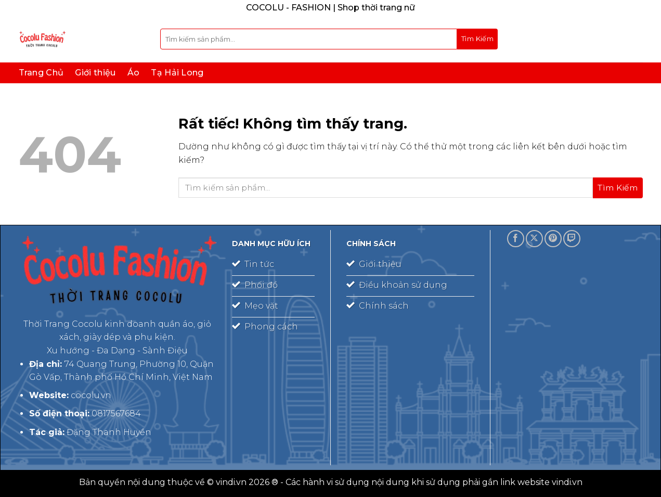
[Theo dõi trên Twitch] (571, 238)
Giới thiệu (95, 73)
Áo (133, 73)
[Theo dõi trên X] (534, 238)
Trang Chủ (41, 73)
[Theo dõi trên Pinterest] (553, 238)
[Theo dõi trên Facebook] (515, 238)
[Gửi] (477, 39)
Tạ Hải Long (177, 73)
